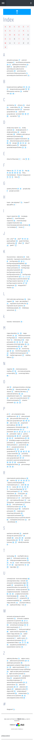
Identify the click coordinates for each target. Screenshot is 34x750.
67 (21, 425)
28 (21, 270)
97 (18, 188)
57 (16, 111)
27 (7, 89)
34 (26, 87)
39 (21, 346)
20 (20, 402)
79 (21, 91)
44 (18, 333)
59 (21, 272)
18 (23, 143)
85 (13, 93)
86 (7, 504)
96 (18, 143)
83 (11, 93)
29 (7, 64)
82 (23, 340)
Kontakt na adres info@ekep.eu (17, 729)
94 (12, 170)
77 (15, 170)
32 (15, 342)
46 (7, 141)
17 (19, 60)
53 (17, 173)
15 (22, 342)
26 (20, 143)
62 (14, 220)
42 (15, 105)
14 (27, 73)
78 (26, 89)
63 (12, 173)
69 (16, 425)
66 (19, 425)
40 (18, 423)
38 (19, 346)
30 (13, 389)
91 (24, 257)
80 (20, 170)
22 (19, 116)
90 (23, 114)
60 (7, 143)
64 (28, 170)
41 (15, 310)
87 (10, 504)
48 (17, 241)
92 (27, 478)
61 (7, 261)
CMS (17, 744)
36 (13, 301)
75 (18, 145)
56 (15, 173)
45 (28, 138)
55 (10, 173)
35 (24, 87)
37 (23, 429)
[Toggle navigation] (31, 3)
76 (10, 143)
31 (10, 64)
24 (27, 64)
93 (19, 261)
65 (14, 134)
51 (7, 544)
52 (20, 173)
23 (27, 427)
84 (28, 589)
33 (17, 342)
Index (8, 19)
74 (21, 202)
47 (19, 268)
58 (25, 506)
